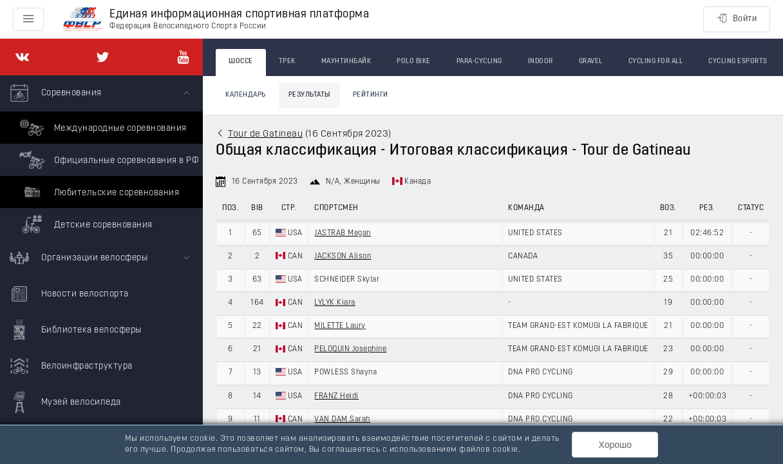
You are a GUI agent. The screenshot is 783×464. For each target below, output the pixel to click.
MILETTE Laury (340, 326)
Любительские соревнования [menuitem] (97, 192)
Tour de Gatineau (265, 134)
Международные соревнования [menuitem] (101, 127)
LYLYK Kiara (334, 303)
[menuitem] (101, 157)
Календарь (245, 95)
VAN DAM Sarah (342, 419)
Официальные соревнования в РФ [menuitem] (107, 160)
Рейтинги (370, 95)
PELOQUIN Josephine (350, 349)
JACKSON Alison (342, 256)
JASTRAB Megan (342, 233)
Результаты (309, 95)
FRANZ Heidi (336, 396)
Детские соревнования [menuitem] (84, 224)
